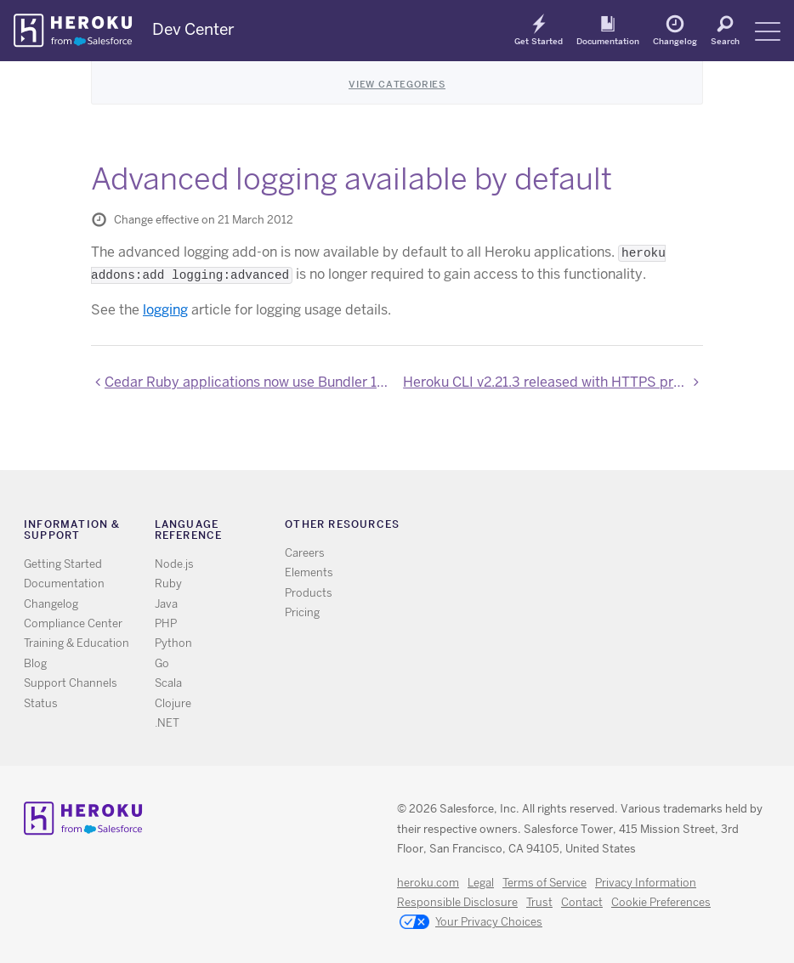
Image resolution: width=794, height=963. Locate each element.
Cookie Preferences (661, 902)
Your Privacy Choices (471, 923)
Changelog (675, 41)
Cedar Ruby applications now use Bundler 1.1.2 (248, 382)
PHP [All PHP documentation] (166, 623)
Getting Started (63, 564)
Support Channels (70, 683)
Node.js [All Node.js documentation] (174, 564)
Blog (35, 663)
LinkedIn (629, 527)
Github (605, 527)
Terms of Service (544, 882)
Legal (481, 882)
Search (725, 41)
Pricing (302, 612)
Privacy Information (645, 882)
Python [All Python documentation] (173, 643)
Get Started (538, 41)
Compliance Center (73, 623)
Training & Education (76, 643)
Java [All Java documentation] (166, 604)
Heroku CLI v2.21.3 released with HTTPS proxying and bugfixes (553, 382)
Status (41, 703)
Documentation (607, 41)
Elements (309, 572)
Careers (305, 553)
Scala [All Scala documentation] (168, 683)
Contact (582, 902)
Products (308, 592)
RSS (555, 527)
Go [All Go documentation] (162, 663)
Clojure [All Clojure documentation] (173, 703)
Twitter (580, 527)
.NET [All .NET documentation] (167, 723)
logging (165, 310)
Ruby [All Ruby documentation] (168, 583)
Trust (539, 902)
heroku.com (428, 882)
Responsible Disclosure (457, 902)
